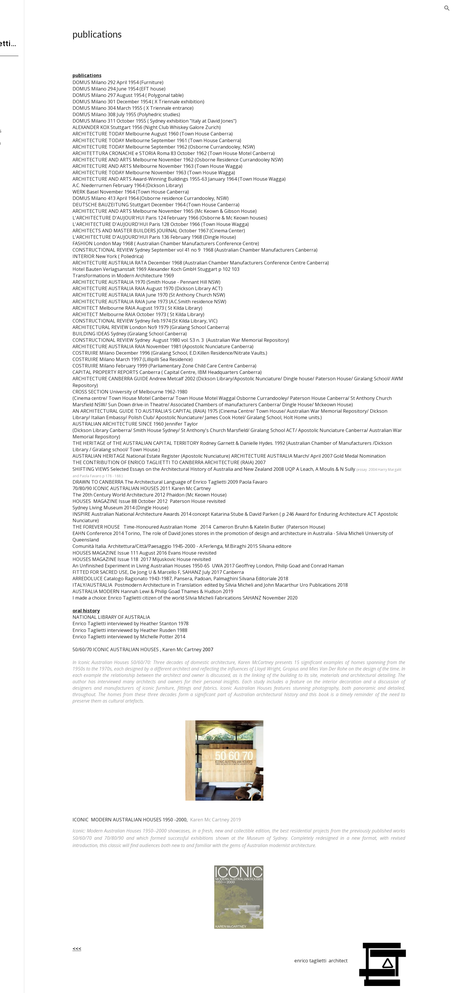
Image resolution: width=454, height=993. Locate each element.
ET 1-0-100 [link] (35, 107)
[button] (447, 8)
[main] (263, 34)
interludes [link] (29, 155)
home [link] (18, 70)
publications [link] (36, 131)
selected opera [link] (34, 143)
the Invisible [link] (31, 95)
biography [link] (29, 82)
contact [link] (20, 179)
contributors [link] (25, 167)
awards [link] (31, 119)
